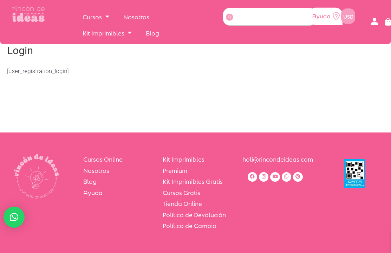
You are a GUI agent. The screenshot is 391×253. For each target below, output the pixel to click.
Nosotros (136, 16)
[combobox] (270, 17)
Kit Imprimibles (107, 32)
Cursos (96, 16)
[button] (374, 22)
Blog (152, 32)
